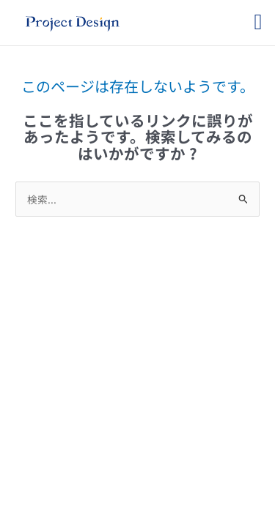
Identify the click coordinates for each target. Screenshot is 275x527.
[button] (258, 21)
